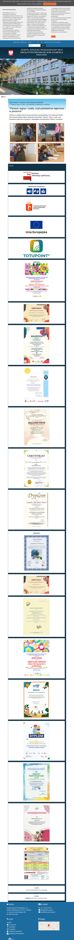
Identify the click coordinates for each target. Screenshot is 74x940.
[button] (2, 77)
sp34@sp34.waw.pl (45, 910)
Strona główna (16, 42)
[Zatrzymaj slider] (37, 93)
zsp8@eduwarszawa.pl (46, 912)
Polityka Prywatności (14, 931)
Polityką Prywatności (42, 1)
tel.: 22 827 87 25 (45, 908)
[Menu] (37, 97)
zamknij (53, 36)
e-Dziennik (11, 925)
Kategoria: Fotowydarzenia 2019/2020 (31, 102)
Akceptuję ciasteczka (49, 4)
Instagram (11, 929)
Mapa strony (24, 42)
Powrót (11, 166)
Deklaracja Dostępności (15, 934)
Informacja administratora (55, 42)
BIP (9, 922)
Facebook (11, 927)
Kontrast (47, 42)
